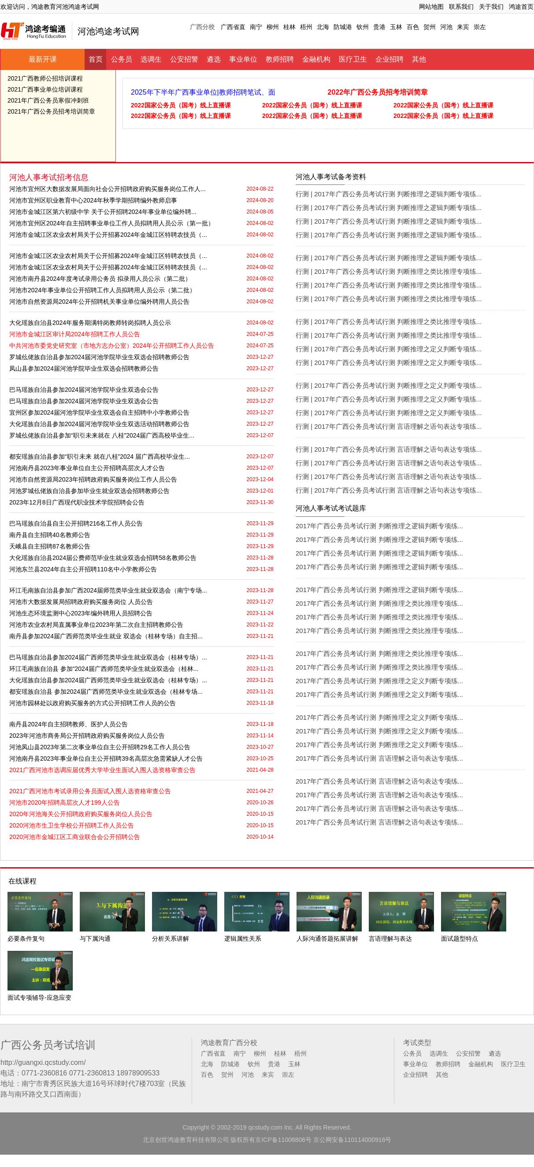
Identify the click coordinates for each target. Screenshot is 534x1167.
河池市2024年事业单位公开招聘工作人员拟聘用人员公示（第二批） (102, 290)
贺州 (429, 26)
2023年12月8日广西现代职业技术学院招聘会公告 (77, 502)
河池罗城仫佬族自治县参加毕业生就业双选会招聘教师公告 (89, 490)
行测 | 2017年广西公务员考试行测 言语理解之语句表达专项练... (389, 426)
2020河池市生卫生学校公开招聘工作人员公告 (71, 825)
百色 (413, 26)
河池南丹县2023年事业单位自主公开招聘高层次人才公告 (87, 467)
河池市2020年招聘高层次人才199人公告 (64, 802)
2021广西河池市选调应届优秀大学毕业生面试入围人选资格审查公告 (102, 769)
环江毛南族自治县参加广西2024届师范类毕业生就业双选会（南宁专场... (108, 590)
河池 (446, 26)
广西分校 (202, 26)
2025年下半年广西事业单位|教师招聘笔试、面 (203, 92)
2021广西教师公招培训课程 (45, 78)
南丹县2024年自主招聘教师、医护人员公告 (68, 724)
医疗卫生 (353, 59)
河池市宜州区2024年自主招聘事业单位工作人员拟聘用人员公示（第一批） (111, 223)
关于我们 (491, 6)
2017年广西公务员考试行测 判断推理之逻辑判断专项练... (379, 526)
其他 (419, 59)
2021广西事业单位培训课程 (45, 89)
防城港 (343, 26)
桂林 (289, 26)
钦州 (362, 26)
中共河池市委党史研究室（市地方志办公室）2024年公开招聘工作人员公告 (111, 345)
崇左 (480, 26)
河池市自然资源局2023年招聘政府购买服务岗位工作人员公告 (93, 479)
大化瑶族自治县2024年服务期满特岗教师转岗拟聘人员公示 (90, 322)
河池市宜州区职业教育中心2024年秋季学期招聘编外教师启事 (93, 200)
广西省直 (233, 26)
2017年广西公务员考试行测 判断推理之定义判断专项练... (379, 681)
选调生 (151, 59)
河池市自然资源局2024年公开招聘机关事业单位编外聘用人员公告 (99, 301)
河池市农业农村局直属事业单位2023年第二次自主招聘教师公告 (96, 624)
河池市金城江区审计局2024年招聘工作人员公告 (74, 334)
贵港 (379, 26)
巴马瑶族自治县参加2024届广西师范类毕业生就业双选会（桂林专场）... (108, 657)
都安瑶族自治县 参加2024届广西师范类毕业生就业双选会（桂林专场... (106, 691)
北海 (323, 26)
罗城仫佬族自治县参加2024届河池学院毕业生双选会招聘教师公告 (99, 357)
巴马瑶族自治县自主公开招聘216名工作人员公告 (76, 523)
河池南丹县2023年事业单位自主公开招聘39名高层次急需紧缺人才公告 (106, 758)
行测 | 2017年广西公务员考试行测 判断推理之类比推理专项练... (389, 271)
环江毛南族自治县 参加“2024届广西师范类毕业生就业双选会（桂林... (103, 668)
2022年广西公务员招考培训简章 (378, 92)
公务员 (121, 59)
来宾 (463, 26)
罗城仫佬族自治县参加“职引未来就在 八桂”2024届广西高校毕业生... (101, 435)
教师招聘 (280, 59)
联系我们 (461, 6)
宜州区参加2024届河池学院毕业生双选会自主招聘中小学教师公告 (99, 412)
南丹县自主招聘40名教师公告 (49, 534)
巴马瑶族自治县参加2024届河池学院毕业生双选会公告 (84, 389)
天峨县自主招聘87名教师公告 (49, 546)
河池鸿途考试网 (108, 31)
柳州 (273, 26)
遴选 (214, 59)
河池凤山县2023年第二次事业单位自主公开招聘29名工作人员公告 (99, 747)
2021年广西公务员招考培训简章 (51, 111)
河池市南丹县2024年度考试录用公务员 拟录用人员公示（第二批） (100, 278)
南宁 (256, 26)
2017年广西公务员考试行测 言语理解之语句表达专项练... (379, 758)
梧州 (306, 26)
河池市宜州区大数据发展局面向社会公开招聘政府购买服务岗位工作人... (107, 188)
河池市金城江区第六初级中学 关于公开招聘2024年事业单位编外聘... (103, 211)
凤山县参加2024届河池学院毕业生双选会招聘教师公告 (84, 368)
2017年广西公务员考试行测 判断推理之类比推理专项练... (379, 603)
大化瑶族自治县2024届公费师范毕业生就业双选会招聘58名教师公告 (103, 557)
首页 (96, 59)
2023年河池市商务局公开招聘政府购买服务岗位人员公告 (87, 735)
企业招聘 (389, 59)
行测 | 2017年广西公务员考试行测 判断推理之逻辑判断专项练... (389, 194)
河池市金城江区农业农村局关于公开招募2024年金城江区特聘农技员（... (108, 234)
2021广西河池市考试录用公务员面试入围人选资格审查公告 (90, 791)
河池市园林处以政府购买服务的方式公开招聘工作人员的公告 (92, 703)
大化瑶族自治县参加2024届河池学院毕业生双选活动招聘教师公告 (99, 423)
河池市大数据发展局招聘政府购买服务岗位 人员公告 (81, 601)
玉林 (396, 26)
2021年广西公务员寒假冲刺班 (48, 100)
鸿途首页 (521, 6)
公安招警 (184, 59)
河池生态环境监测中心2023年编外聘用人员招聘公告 (80, 613)
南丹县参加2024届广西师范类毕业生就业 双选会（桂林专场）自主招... (106, 636)
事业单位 (243, 59)
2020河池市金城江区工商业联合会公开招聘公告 (74, 836)
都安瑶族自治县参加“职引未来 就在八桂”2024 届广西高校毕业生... (99, 456)
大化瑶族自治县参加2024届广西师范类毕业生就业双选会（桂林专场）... (108, 680)
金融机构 (316, 59)
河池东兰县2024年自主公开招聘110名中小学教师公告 (83, 569)
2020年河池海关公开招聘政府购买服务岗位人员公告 (80, 813)
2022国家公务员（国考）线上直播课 (181, 105)
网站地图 (431, 6)
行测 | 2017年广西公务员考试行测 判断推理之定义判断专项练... (389, 349)
